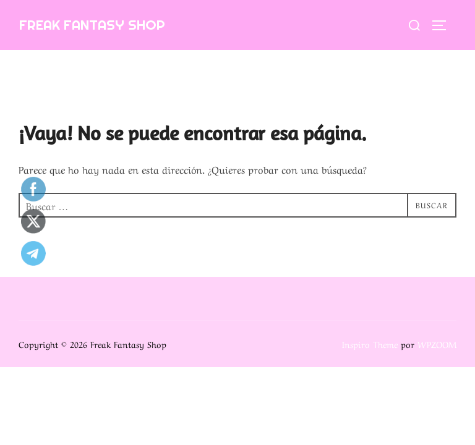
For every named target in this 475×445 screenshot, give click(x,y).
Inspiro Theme (370, 343)
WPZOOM (436, 343)
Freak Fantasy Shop (92, 24)
